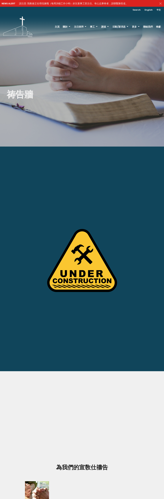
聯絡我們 (148, 26)
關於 (67, 26)
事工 (94, 26)
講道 (105, 26)
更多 (136, 26)
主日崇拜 (80, 26)
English (149, 9)
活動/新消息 (120, 26)
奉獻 (158, 26)
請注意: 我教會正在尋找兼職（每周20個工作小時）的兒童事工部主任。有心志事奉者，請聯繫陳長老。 (73, 3)
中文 (159, 9)
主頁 (57, 26)
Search (137, 9)
